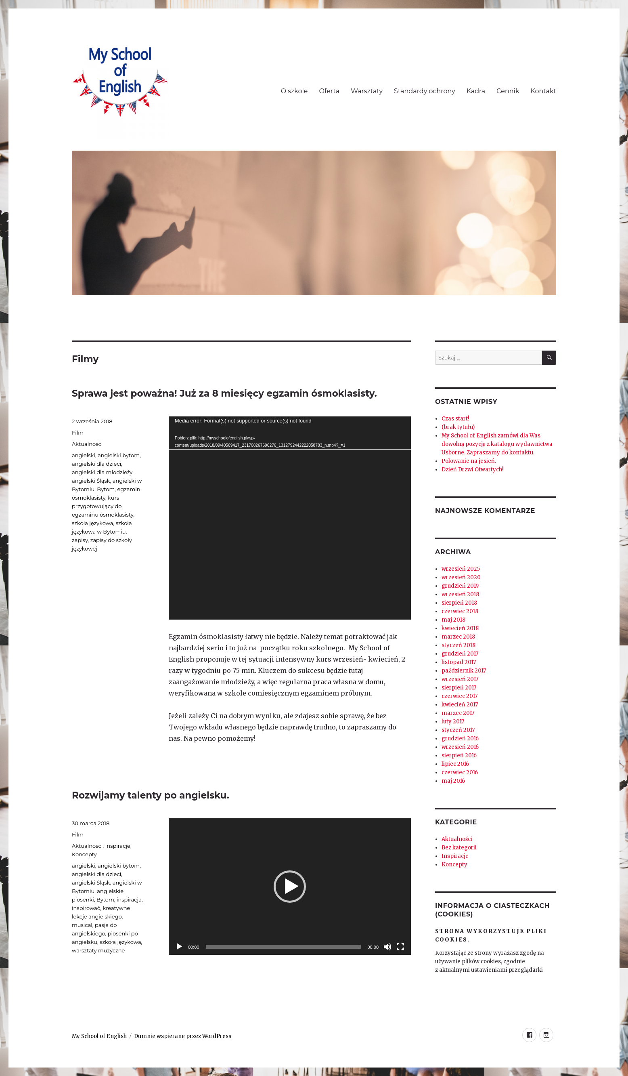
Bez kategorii (459, 847)
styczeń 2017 (458, 730)
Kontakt (543, 91)
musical (82, 925)
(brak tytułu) (458, 427)
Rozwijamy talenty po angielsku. (150, 795)
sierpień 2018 (459, 602)
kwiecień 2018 (460, 628)
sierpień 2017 (459, 687)
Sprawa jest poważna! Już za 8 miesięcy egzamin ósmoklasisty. (224, 393)
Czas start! (455, 418)
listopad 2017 (459, 662)
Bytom (106, 489)
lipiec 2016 (455, 764)
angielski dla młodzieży (102, 472)
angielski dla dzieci (96, 463)
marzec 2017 (458, 713)
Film (78, 432)
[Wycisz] (387, 947)
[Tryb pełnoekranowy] (400, 947)
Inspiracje (117, 846)
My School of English (99, 1036)
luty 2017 (453, 721)
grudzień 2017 (460, 653)
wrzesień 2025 (461, 568)
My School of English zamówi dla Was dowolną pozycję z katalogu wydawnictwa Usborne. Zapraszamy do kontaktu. (497, 444)
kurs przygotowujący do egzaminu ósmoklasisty (102, 506)
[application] (290, 518)
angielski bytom (119, 455)
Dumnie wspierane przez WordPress (182, 1036)
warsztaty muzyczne (98, 950)
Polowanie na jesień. (469, 461)
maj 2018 (453, 619)
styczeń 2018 (458, 645)
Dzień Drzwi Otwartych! (472, 469)
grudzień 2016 (460, 738)
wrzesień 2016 (460, 747)
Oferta (329, 91)
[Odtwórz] (179, 947)
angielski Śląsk (91, 480)
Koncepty (84, 854)
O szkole (294, 91)
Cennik (507, 91)
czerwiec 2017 (459, 696)
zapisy (80, 540)
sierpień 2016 (459, 755)
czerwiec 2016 (460, 772)
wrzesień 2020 (461, 577)
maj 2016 (453, 781)
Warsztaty (367, 91)
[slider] (283, 947)
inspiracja (129, 899)
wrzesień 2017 (460, 679)
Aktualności (87, 444)
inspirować (86, 908)
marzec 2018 (458, 636)
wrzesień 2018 (460, 594)
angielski (83, 455)
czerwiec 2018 (460, 611)
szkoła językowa (92, 523)
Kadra (476, 91)
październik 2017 (464, 670)
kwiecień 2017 (460, 704)
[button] (290, 886)
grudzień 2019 (460, 585)
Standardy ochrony (424, 91)
